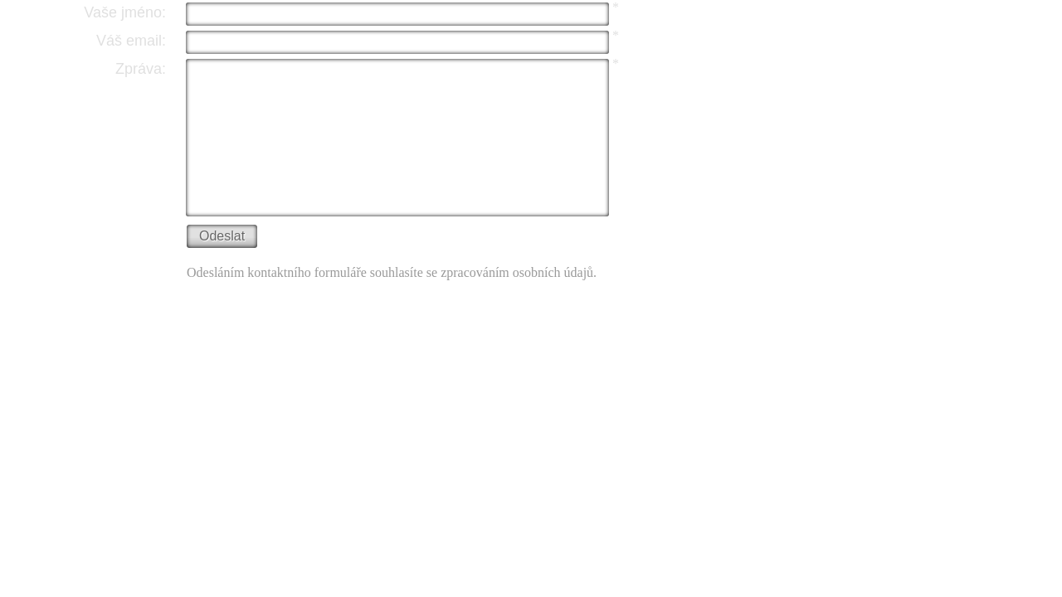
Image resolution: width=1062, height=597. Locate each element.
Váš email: (131, 40)
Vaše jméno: (125, 12)
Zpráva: (140, 69)
